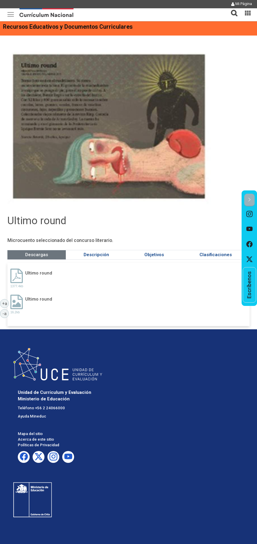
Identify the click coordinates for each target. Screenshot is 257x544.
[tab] (232, 10)
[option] (249, 214)
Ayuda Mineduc (32, 416)
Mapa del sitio (30, 433)
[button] (232, 9)
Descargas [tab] (36, 254)
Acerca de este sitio (36, 439)
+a (5, 303)
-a (5, 313)
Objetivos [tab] (154, 254)
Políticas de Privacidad (38, 445)
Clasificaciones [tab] (215, 254)
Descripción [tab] (96, 254)
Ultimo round (38, 273)
